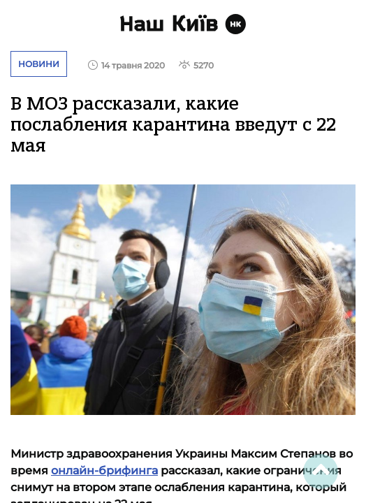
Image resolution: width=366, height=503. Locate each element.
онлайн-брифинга (104, 470)
